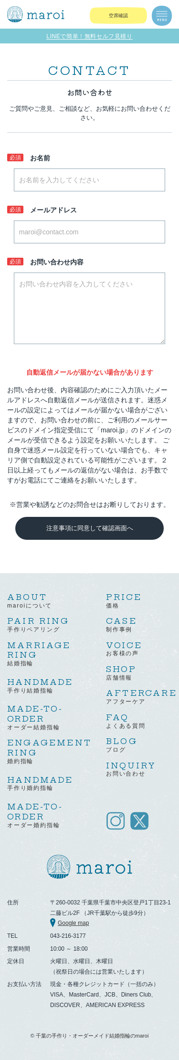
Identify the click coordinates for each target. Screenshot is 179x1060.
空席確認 (118, 15)
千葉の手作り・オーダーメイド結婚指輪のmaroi (92, 1036)
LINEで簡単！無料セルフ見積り (89, 36)
